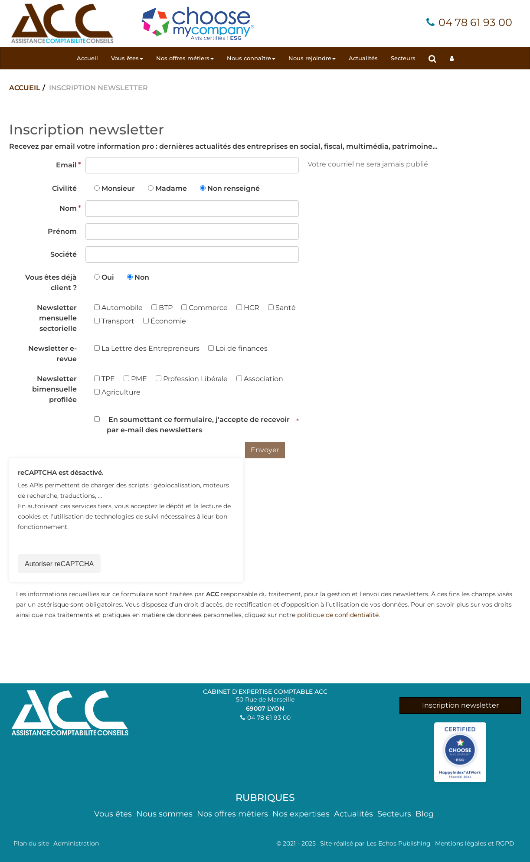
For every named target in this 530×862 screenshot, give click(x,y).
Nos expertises (301, 814)
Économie (164, 321)
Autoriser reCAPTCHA (59, 564)
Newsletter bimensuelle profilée (54, 389)
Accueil (87, 58)
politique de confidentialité (338, 614)
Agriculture (117, 392)
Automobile (118, 308)
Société (63, 254)
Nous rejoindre (312, 58)
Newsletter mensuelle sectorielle (57, 318)
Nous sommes (164, 814)
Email (66, 165)
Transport (114, 321)
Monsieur (118, 188)
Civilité (64, 188)
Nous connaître (251, 58)
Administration (76, 843)
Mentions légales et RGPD (474, 843)
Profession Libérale (192, 379)
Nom (68, 208)
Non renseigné (233, 188)
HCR (247, 308)
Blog (424, 814)
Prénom (62, 231)
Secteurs (403, 58)
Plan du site (31, 843)
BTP (162, 308)
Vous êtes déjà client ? (51, 282)
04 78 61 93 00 (475, 22)
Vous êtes (127, 58)
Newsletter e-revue (52, 353)
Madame (171, 188)
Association (259, 379)
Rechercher (436, 58)
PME (135, 379)
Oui (107, 277)
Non (141, 277)
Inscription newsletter (460, 705)
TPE (104, 379)
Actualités (363, 58)
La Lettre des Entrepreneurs (147, 348)
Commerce (204, 308)
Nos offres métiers (185, 58)
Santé (282, 308)
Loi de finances (238, 348)
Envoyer (265, 450)
